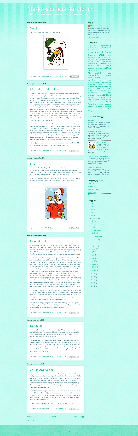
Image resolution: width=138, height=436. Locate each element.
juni (93, 255)
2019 (92, 274)
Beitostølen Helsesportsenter (104, 49)
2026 (92, 204)
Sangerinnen (107, 92)
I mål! (33, 163)
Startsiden (56, 416)
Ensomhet (104, 57)
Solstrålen (106, 95)
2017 (92, 280)
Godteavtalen (107, 65)
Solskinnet (98, 95)
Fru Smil (97, 61)
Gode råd (99, 65)
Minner (100, 84)
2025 (92, 207)
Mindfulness (91, 84)
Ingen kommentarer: (61, 76)
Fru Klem (91, 61)
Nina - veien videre (93, 189)
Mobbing (108, 84)
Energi (101, 55)
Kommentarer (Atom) (41, 421)
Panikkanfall (106, 86)
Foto (96, 59)
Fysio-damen (92, 63)
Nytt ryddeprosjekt (41, 369)
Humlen (107, 68)
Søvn (108, 101)
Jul (103, 75)
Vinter (103, 109)
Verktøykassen (93, 109)
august (94, 249)
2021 (92, 213)
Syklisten (96, 102)
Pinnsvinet (91, 88)
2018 (92, 277)
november (95, 240)
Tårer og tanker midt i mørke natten (98, 156)
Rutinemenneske (92, 92)
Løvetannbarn (107, 80)
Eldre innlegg (79, 416)
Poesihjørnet (100, 88)
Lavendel (104, 77)
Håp (99, 76)
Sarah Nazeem (92, 192)
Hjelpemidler (99, 68)
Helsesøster (91, 68)
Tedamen (100, 104)
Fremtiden (102, 59)
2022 (92, 210)
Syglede (97, 99)
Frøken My (107, 61)
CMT (103, 52)
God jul (34, 28)
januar (94, 270)
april (93, 261)
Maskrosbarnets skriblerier (60, 8)
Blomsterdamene (94, 52)
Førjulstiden (102, 63)
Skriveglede (91, 95)
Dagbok (109, 52)
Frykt (102, 61)
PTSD (100, 90)
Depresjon (91, 55)
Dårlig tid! (36, 325)
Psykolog (95, 90)
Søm (102, 102)
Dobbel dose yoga (102, 142)
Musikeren (91, 86)
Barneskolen (91, 50)
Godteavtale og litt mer (94, 167)
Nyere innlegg (32, 416)
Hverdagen (93, 70)
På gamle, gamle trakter (44, 89)
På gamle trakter (40, 241)
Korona (90, 77)
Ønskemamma (92, 195)
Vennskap (108, 106)
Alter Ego (91, 183)
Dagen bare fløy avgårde (95, 131)
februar (94, 267)
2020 (92, 216)
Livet (99, 80)
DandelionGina (92, 186)
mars (93, 264)
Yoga (90, 111)
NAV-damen (98, 86)
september (95, 246)
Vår (109, 109)
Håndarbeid (92, 76)
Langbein (97, 77)
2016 (92, 283)
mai (93, 258)
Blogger (77, 432)
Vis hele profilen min (94, 37)
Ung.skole (91, 106)
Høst (109, 73)
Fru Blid (108, 59)
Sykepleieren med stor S (105, 99)
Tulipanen (108, 104)
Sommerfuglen (106, 97)
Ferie (109, 57)
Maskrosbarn (99, 82)
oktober (94, 243)
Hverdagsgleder (95, 73)
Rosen (105, 90)
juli (93, 252)
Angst (90, 46)
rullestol (109, 90)
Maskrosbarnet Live (96, 26)
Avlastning (95, 45)
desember (95, 218)
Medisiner (108, 82)
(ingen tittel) (91, 120)
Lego (109, 77)
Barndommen (106, 48)
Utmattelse (99, 106)
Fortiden (91, 59)
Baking (101, 45)
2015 (92, 286)
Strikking (91, 99)
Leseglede (91, 80)
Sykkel (90, 102)
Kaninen (108, 75)
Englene (99, 57)
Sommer (91, 97)
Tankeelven (92, 104)
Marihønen (91, 82)
